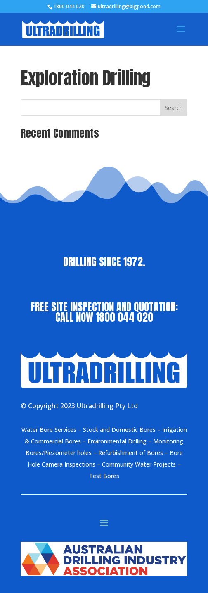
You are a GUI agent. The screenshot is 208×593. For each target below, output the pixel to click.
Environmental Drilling (117, 441)
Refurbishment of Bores (130, 453)
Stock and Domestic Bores (119, 429)
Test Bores (104, 476)
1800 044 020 (124, 317)
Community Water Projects (139, 464)
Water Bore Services (48, 429)
